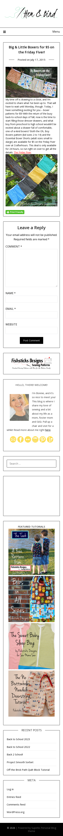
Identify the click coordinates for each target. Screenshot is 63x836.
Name (11, 293)
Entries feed (14, 797)
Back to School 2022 (18, 747)
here (48, 430)
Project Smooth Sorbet (20, 762)
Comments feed (16, 804)
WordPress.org (16, 812)
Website (11, 324)
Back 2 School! (15, 754)
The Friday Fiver (22, 152)
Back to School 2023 (18, 739)
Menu (56, 31)
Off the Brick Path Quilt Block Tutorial (28, 769)
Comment (14, 246)
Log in (10, 789)
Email (11, 309)
